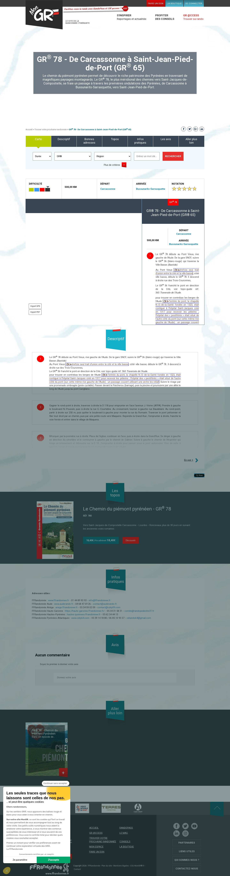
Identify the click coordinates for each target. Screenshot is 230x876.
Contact (77, 869)
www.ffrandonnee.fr (58, 600)
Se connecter (193, 3)
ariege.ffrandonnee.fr (66, 607)
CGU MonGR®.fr (137, 866)
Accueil (29, 129)
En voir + (188, 460)
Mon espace (96, 846)
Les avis (166, 139)
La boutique (174, 3)
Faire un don (155, 3)
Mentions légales (121, 866)
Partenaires (186, 842)
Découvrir (131, 540)
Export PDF (35, 312)
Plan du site (107, 866)
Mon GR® (44, 14)
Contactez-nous (187, 868)
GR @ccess (96, 833)
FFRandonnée (94, 866)
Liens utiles (187, 851)
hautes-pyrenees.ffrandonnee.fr (83, 614)
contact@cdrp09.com (108, 607)
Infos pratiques (140, 140)
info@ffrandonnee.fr (100, 600)
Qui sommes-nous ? (186, 860)
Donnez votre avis (66, 677)
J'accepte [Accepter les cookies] (23, 860)
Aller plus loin (191, 140)
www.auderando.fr (63, 603)
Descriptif (64, 139)
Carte (38, 139)
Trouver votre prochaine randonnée (50, 129)
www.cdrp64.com (80, 618)
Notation (178, 183)
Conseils (124, 841)
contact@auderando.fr (105, 603)
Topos (115, 139)
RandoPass (126, 827)
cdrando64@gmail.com (139, 618)
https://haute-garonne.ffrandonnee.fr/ (85, 610)
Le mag (123, 833)
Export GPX (35, 306)
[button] (7, 870)
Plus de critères (112, 164)
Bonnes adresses (89, 140)
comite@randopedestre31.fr (139, 610)
